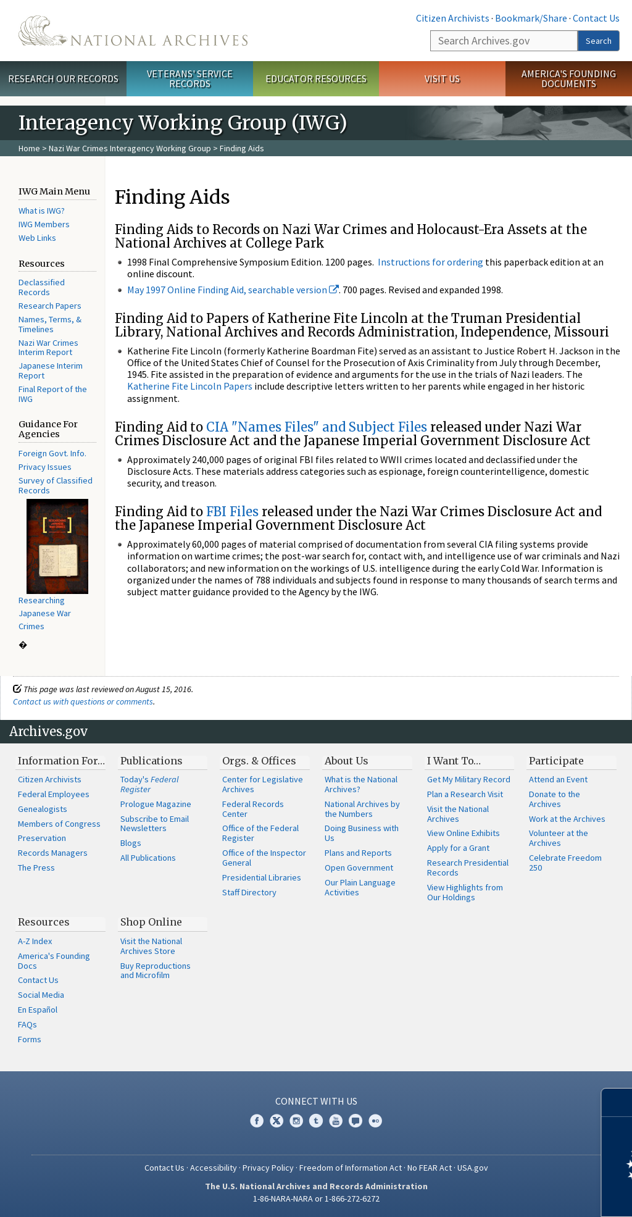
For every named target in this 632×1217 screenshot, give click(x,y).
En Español (37, 1009)
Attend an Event (558, 779)
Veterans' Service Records (190, 78)
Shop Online (151, 922)
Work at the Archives (567, 818)
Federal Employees (53, 794)
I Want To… (454, 761)
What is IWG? (42, 210)
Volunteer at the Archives (558, 837)
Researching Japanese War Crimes (45, 613)
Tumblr (316, 1120)
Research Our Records (63, 78)
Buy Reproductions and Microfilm (155, 970)
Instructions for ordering (430, 262)
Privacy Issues (45, 466)
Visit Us (442, 78)
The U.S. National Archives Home (133, 30)
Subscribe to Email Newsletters (154, 823)
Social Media (41, 994)
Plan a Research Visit (465, 794)
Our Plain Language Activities (360, 887)
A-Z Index (35, 941)
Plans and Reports (358, 852)
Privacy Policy (268, 1167)
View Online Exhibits (463, 833)
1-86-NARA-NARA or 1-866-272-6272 (316, 1198)
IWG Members (44, 224)
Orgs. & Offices (259, 761)
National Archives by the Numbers (362, 808)
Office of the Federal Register (260, 832)
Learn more (522, 1194)
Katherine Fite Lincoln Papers (189, 386)
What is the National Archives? (361, 784)
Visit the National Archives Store (151, 945)
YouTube (335, 1120)
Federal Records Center (253, 808)
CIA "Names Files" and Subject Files (316, 427)
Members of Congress (59, 823)
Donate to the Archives (554, 798)
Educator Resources (316, 78)
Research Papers (50, 305)
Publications (151, 761)
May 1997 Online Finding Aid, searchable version (233, 289)
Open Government (359, 867)
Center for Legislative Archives (262, 784)
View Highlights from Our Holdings (465, 892)
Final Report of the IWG (53, 393)
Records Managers (53, 852)
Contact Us (596, 18)
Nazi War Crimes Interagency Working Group (130, 148)
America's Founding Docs (54, 960)
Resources (44, 922)
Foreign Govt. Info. (52, 453)
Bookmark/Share (531, 18)
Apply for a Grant (458, 847)
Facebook (256, 1120)
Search (599, 40)
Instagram (296, 1120)
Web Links (37, 237)
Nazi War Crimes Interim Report (48, 347)
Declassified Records (42, 287)
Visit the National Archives (458, 813)
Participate (556, 761)
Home (29, 148)
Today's (149, 784)
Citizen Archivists (452, 18)
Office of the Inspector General (264, 857)
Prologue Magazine (155, 803)
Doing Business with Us (362, 832)
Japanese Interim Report (51, 370)
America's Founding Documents (569, 78)
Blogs (130, 842)
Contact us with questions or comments (83, 701)
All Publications (148, 857)
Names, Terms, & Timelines (50, 324)
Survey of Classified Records (56, 485)
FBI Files (232, 511)
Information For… (61, 761)
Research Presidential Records (468, 867)
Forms (29, 1039)
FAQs (27, 1024)
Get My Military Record (468, 779)
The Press (36, 867)
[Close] (617, 1102)
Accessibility (213, 1167)
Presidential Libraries (261, 877)
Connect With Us (316, 1101)
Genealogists (42, 808)
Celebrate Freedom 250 (565, 862)
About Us (346, 761)
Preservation (42, 837)
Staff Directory (249, 892)
